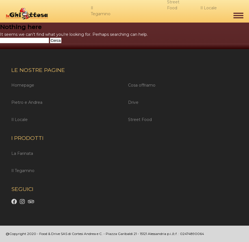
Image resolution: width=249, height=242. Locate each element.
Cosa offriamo (141, 85)
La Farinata (22, 153)
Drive (133, 102)
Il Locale (19, 119)
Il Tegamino (22, 170)
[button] (238, 15)
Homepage (22, 85)
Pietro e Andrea (26, 102)
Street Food (140, 119)
